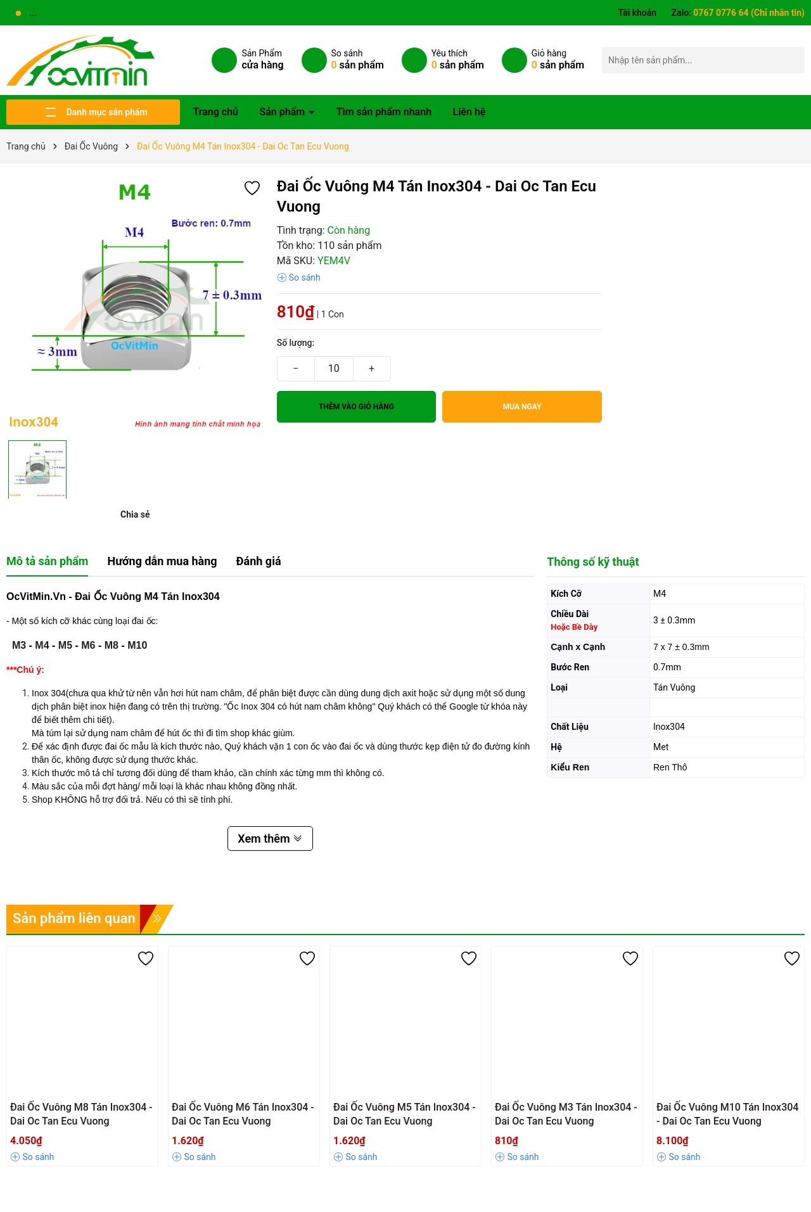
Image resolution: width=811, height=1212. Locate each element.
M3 (19, 645)
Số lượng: (296, 343)
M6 (88, 645)
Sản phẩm (283, 112)
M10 (137, 645)
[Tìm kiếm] (791, 60)
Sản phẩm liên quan (74, 918)
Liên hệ (469, 112)
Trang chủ (215, 112)
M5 (65, 645)
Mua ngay (522, 406)
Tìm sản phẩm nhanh (383, 112)
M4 (42, 645)
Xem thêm (270, 838)
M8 (111, 645)
